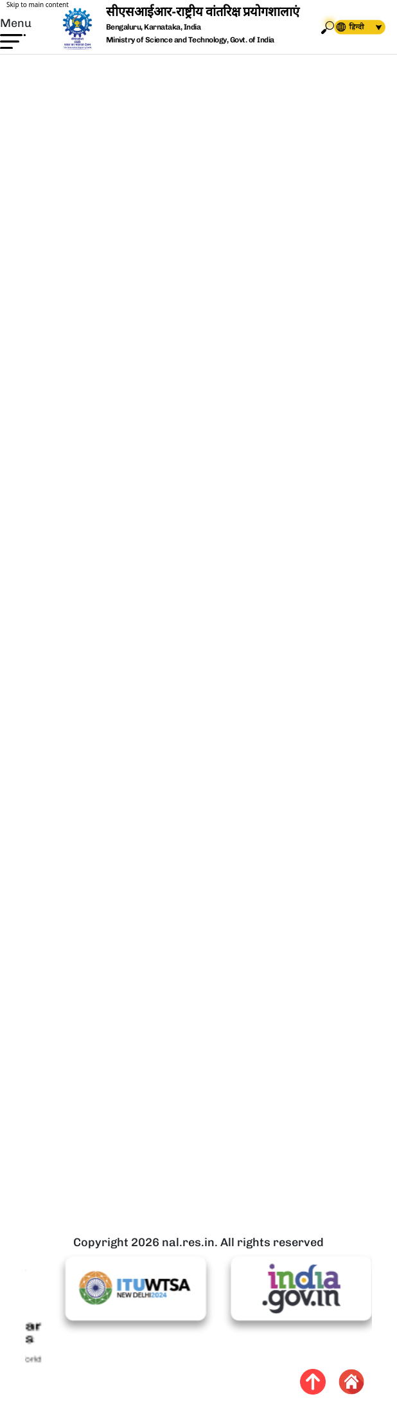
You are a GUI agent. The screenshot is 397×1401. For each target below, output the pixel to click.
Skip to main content (37, 4)
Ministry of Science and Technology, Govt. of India (190, 39)
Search (327, 27)
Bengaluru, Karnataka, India (153, 27)
